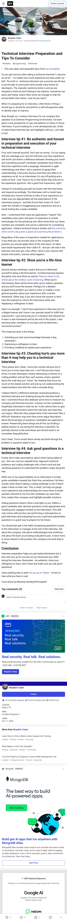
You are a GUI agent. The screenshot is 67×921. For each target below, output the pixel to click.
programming (19, 63)
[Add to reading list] (37, 917)
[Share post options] (60, 917)
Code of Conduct (26, 608)
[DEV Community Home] (10, 3)
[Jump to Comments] (23, 917)
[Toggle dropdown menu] (63, 616)
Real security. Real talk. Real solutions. (31, 657)
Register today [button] (10, 671)
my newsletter (53, 69)
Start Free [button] (33, 863)
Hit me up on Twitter (39, 572)
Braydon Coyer (14, 38)
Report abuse (42, 608)
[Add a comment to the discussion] (35, 599)
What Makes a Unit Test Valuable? (33, 748)
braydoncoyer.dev (45, 41)
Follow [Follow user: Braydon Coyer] (33, 694)
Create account (57, 3)
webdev (7, 63)
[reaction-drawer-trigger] (8, 917)
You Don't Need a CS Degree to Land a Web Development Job (33, 758)
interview (32, 63)
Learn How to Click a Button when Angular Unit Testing (33, 738)
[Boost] (50, 917)
